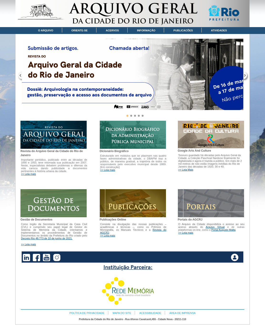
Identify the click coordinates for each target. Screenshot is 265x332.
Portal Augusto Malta (223, 229)
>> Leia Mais (185, 169)
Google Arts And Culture (194, 150)
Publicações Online (113, 219)
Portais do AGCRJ (190, 219)
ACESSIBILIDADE (150, 313)
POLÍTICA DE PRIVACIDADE (87, 313)
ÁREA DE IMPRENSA (182, 313)
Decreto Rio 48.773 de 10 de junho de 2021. (47, 238)
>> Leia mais (28, 174)
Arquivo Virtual (215, 227)
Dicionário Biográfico (114, 151)
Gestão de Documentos (36, 219)
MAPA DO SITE (122, 313)
